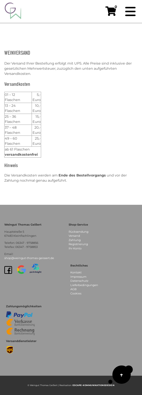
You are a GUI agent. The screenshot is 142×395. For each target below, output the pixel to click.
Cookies (75, 293)
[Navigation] (130, 11)
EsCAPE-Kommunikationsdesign (94, 385)
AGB (73, 289)
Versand (74, 235)
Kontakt (76, 272)
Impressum (78, 276)
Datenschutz (79, 280)
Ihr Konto (75, 248)
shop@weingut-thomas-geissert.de (29, 258)
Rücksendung (78, 231)
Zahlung (75, 240)
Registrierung (78, 244)
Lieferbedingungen (84, 285)
